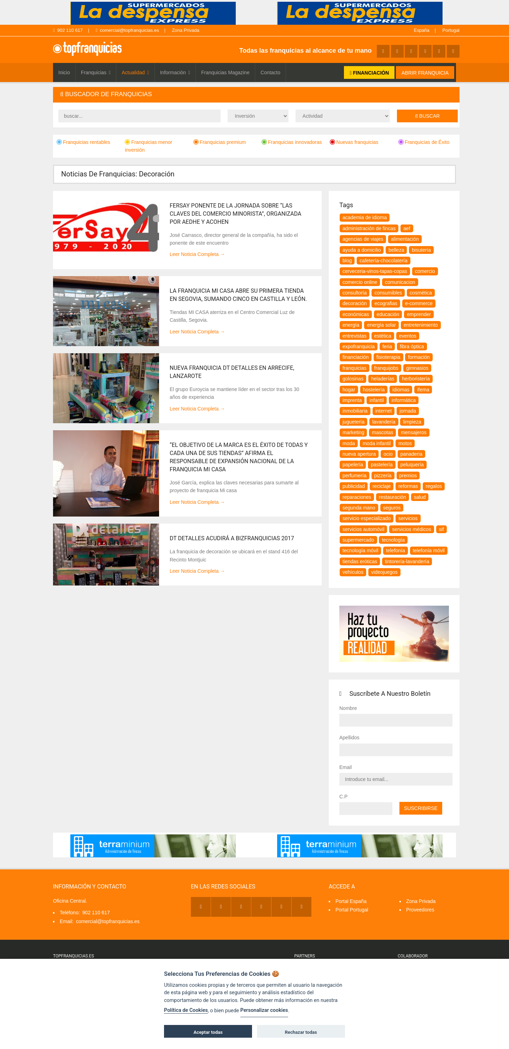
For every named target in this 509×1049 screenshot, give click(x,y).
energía (351, 325)
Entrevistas (355, 336)
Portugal (451, 30)
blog (347, 260)
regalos (434, 486)
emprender (419, 314)
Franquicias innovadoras (292, 142)
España (421, 30)
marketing (353, 432)
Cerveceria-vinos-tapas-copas (375, 271)
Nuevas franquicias (354, 142)
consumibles (388, 293)
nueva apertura (359, 454)
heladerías (382, 378)
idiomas (400, 389)
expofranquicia (359, 346)
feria (387, 346)
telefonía (395, 550)
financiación (356, 357)
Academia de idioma (365, 217)
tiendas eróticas (360, 561)
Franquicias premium (219, 142)
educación (388, 314)
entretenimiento (421, 325)
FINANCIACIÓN (369, 73)
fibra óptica (412, 346)
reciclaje (382, 486)
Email (345, 767)
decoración (355, 303)
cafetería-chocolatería (383, 260)
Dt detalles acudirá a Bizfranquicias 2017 (232, 538)
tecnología (393, 540)
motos (405, 443)
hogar (349, 389)
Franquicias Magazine (225, 72)
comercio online (360, 282)
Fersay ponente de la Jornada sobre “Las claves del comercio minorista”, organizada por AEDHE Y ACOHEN (236, 213)
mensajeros (413, 432)
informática (404, 400)
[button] (256, 94)
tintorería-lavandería (407, 561)
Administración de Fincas (369, 228)
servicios (407, 518)
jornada (407, 411)
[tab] (256, 94)
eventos (407, 336)
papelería (353, 464)
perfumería (355, 475)
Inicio (64, 72)
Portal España (351, 901)
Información (175, 72)
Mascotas (382, 432)
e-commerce (419, 303)
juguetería (353, 422)
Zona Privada (185, 30)
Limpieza (412, 422)
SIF (441, 529)
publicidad (354, 486)
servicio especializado (367, 518)
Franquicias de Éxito (424, 142)
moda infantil (377, 443)
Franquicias (96, 72)
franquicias (355, 368)
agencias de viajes (363, 239)
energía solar (381, 325)
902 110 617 (68, 30)
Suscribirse (421, 808)
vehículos (353, 572)
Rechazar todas (301, 1032)
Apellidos (349, 737)
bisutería (421, 250)
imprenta (352, 400)
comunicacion (400, 282)
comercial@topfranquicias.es (127, 30)
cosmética (421, 293)
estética (382, 336)
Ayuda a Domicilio (362, 250)
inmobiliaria (355, 411)
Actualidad (135, 72)
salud (420, 497)
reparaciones (357, 497)
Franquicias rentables (83, 142)
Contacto (270, 72)
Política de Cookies (186, 1010)
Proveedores (420, 910)
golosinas (353, 378)
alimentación (405, 239)
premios (408, 475)
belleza (396, 250)
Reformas (408, 486)
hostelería (374, 389)
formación (418, 357)
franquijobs (386, 368)
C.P (343, 796)
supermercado (358, 540)
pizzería (383, 475)
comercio (425, 271)
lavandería (383, 422)
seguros (392, 508)
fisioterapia (388, 357)
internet (383, 411)
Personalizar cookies (264, 1010)
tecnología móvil (360, 550)
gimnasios (417, 368)
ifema (423, 389)
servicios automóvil (363, 529)
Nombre (348, 708)
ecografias (385, 303)
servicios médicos (411, 529)
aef (406, 228)
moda (349, 443)
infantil (376, 400)
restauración (392, 497)
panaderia (411, 454)
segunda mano (359, 508)
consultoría (355, 293)
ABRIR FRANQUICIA (425, 73)
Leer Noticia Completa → (197, 254)
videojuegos (384, 572)
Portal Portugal (351, 910)
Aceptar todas (208, 1032)
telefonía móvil (429, 550)
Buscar (427, 116)
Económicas (356, 314)
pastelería (381, 464)
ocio (388, 454)
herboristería (416, 378)
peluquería (412, 464)
